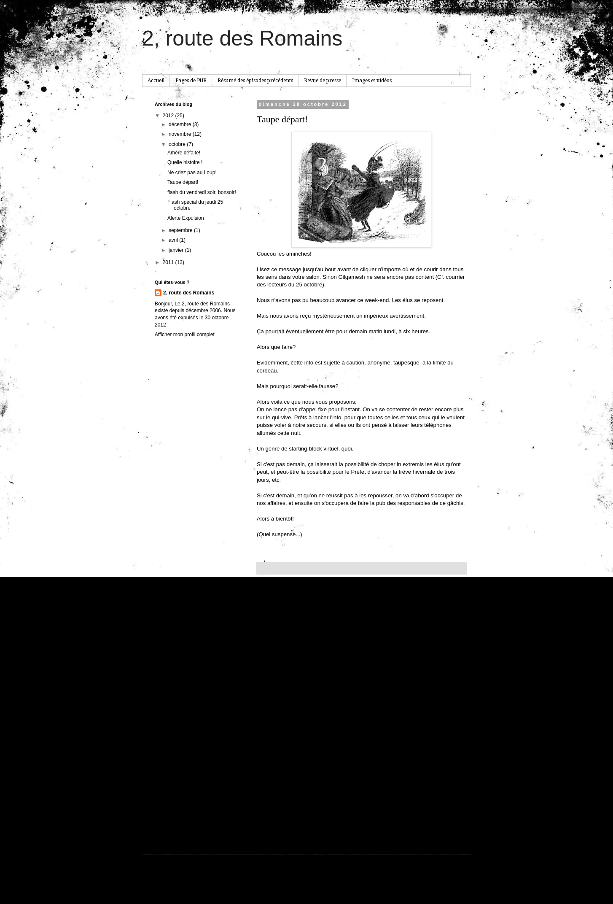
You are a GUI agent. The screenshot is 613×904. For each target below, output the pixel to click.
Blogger (374, 884)
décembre (181, 124)
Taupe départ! (182, 182)
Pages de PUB (191, 81)
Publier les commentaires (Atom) (325, 823)
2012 (169, 116)
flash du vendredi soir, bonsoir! (201, 192)
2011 (169, 262)
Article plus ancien (443, 812)
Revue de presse (322, 81)
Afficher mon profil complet (185, 334)
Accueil (156, 81)
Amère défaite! (183, 153)
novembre (181, 134)
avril (174, 240)
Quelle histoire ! (184, 162)
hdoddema (327, 884)
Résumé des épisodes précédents (255, 81)
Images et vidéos (372, 81)
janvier (177, 250)
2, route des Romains (242, 38)
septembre (181, 230)
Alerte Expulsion (185, 218)
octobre (178, 144)
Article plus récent (279, 812)
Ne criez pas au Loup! (192, 172)
